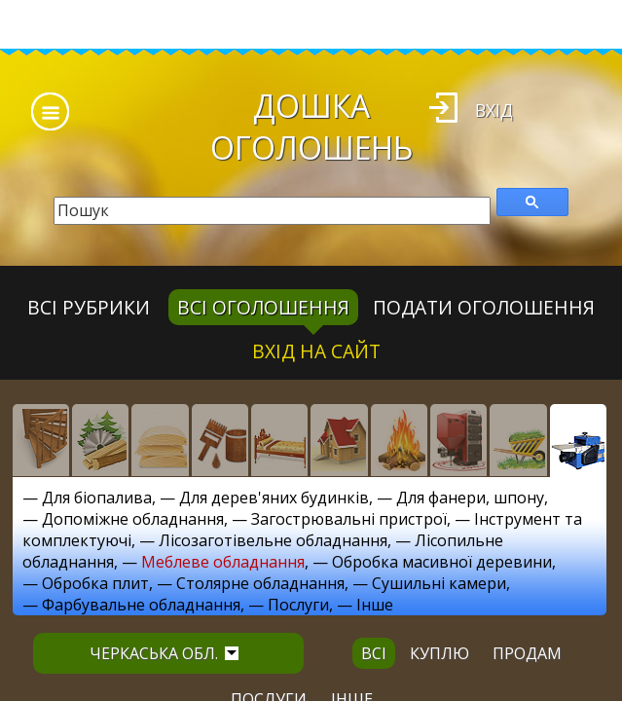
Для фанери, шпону (470, 497)
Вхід (494, 110)
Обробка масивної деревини (442, 561)
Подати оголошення (484, 307)
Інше (374, 604)
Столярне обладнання (260, 583)
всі (373, 653)
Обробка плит (95, 583)
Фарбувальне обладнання (141, 604)
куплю (439, 653)
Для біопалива (97, 497)
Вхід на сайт (316, 351)
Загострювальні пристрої (349, 519)
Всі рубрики (88, 307)
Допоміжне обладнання (133, 519)
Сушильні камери (439, 583)
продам (527, 653)
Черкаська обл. (164, 653)
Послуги (298, 604)
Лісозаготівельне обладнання (273, 540)
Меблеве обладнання (223, 561)
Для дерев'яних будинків (274, 497)
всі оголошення (263, 307)
